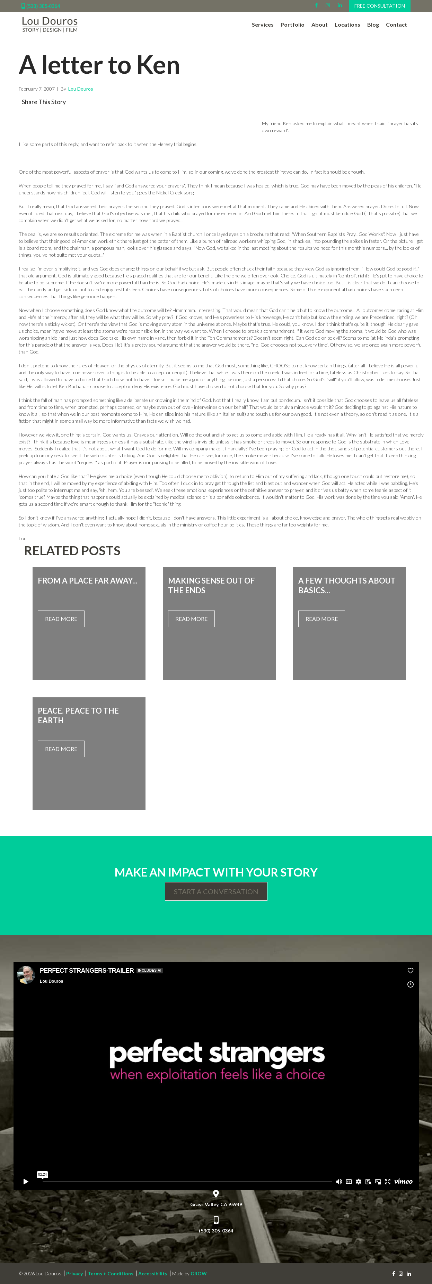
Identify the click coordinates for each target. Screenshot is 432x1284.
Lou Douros (80, 89)
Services (263, 24)
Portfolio (293, 24)
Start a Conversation (216, 891)
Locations (347, 24)
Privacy (74, 1273)
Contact (396, 24)
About (319, 24)
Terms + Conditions (110, 1273)
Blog (373, 24)
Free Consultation (379, 6)
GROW (199, 1273)
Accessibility (152, 1273)
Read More (61, 618)
